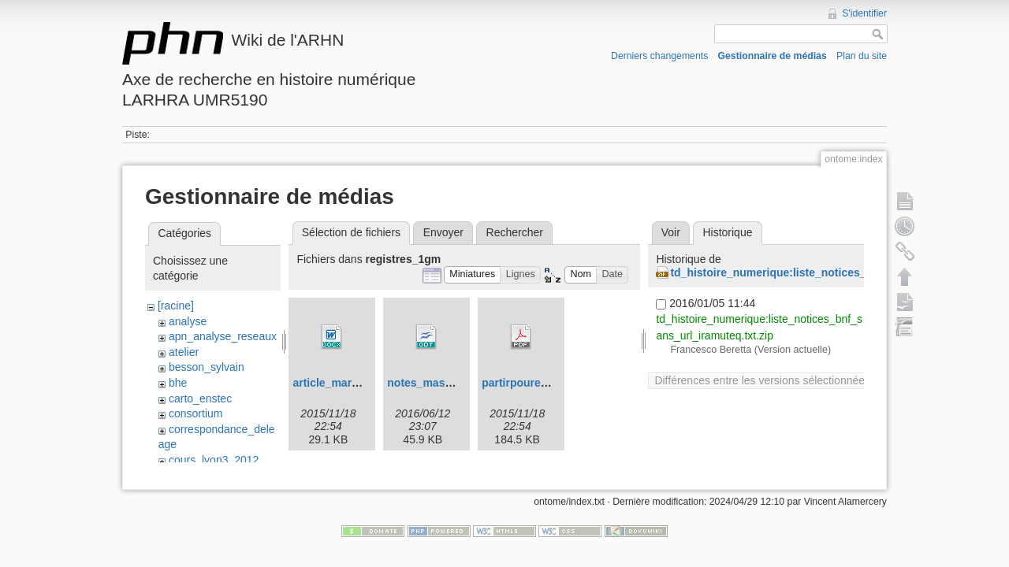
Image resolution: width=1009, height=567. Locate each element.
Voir (670, 232)
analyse (188, 321)
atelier (184, 352)
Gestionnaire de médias (772, 55)
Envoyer (443, 232)
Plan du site (861, 55)
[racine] (176, 305)
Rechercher (514, 232)
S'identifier (864, 13)
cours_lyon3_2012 (214, 460)
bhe (178, 382)
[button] (472, 275)
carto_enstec (200, 398)
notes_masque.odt (436, 382)
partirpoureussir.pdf (534, 382)
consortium (195, 413)
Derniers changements (659, 55)
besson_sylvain (206, 367)
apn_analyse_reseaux (223, 336)
